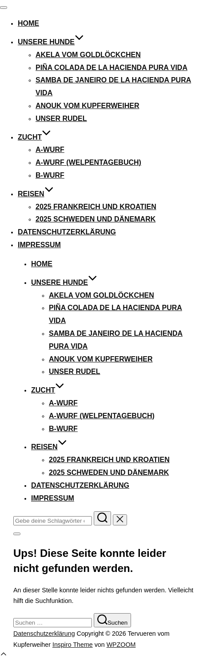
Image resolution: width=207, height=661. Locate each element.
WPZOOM (121, 644)
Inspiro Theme (72, 644)
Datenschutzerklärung (67, 232)
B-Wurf (50, 175)
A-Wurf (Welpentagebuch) (88, 162)
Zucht (34, 137)
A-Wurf (50, 149)
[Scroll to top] (3, 655)
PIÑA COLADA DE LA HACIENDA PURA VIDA (111, 67)
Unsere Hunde (51, 42)
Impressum (39, 245)
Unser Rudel (61, 118)
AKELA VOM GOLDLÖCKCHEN (88, 54)
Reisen (36, 194)
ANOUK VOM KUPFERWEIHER (87, 105)
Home (28, 23)
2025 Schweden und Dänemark (95, 219)
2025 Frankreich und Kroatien (96, 206)
